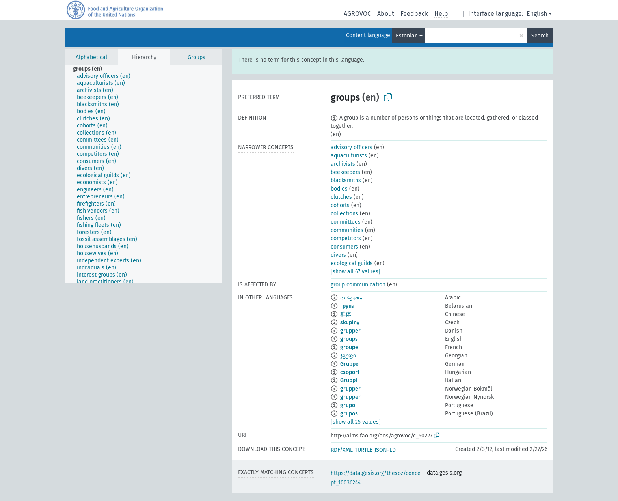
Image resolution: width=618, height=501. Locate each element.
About (385, 13)
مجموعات (351, 297)
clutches (341, 197)
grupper (350, 330)
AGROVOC (357, 13)
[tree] (143, 174)
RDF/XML (342, 450)
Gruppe (349, 364)
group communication (358, 284)
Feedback (414, 13)
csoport (349, 372)
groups (349, 339)
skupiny (349, 322)
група (347, 306)
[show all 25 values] (356, 422)
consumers (344, 246)
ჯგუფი (348, 355)
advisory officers (351, 147)
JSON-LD (385, 450)
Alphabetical (91, 57)
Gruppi (348, 380)
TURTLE (363, 450)
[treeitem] (91, 69)
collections (344, 213)
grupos (349, 413)
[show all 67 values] (355, 271)
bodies (339, 188)
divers (338, 255)
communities (347, 230)
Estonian (407, 35)
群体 (345, 314)
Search (540, 35)
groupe (349, 347)
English (537, 13)
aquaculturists (349, 155)
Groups (196, 57)
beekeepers (345, 172)
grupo (347, 405)
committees (346, 222)
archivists (343, 164)
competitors (346, 238)
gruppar (350, 397)
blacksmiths (346, 180)
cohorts (340, 205)
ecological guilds (352, 263)
